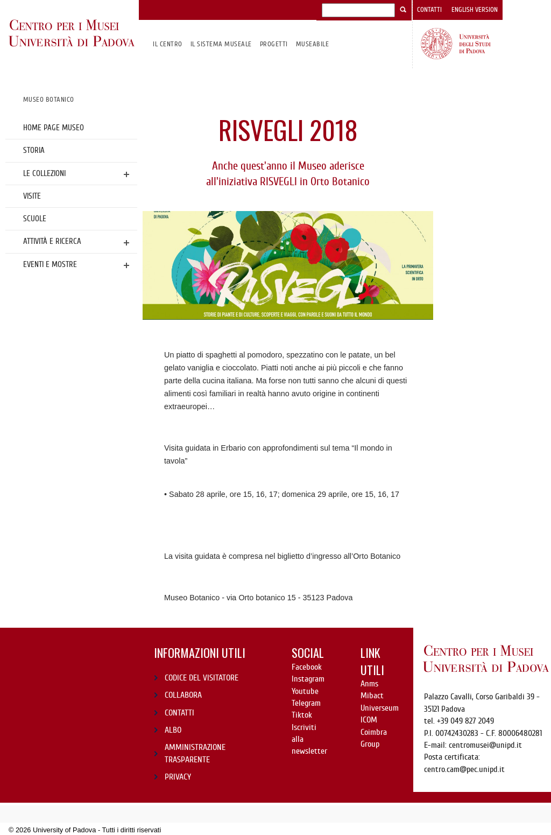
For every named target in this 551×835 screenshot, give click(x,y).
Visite (32, 196)
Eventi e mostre (50, 264)
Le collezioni (44, 173)
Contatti (429, 9)
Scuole (34, 218)
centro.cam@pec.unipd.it (464, 769)
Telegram (306, 703)
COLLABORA (183, 695)
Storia (34, 150)
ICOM (369, 720)
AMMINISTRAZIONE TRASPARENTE (195, 753)
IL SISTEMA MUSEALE (221, 44)
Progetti (274, 44)
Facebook (307, 667)
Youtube (305, 691)
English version (474, 9)
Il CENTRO (167, 44)
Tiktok (302, 715)
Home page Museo (53, 127)
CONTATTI (179, 713)
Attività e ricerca (52, 241)
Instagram (308, 679)
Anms (369, 684)
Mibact (372, 695)
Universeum (380, 708)
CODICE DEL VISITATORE (201, 678)
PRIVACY (178, 777)
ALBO (173, 730)
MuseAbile (312, 44)
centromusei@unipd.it (485, 745)
